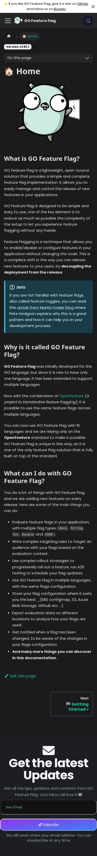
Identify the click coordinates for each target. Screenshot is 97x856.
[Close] (93, 6)
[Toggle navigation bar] (8, 20)
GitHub (82, 4)
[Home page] (9, 36)
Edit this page (20, 676)
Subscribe (48, 825)
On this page (19, 57)
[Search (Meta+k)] (88, 20)
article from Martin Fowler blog (45, 307)
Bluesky (60, 9)
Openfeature (72, 395)
